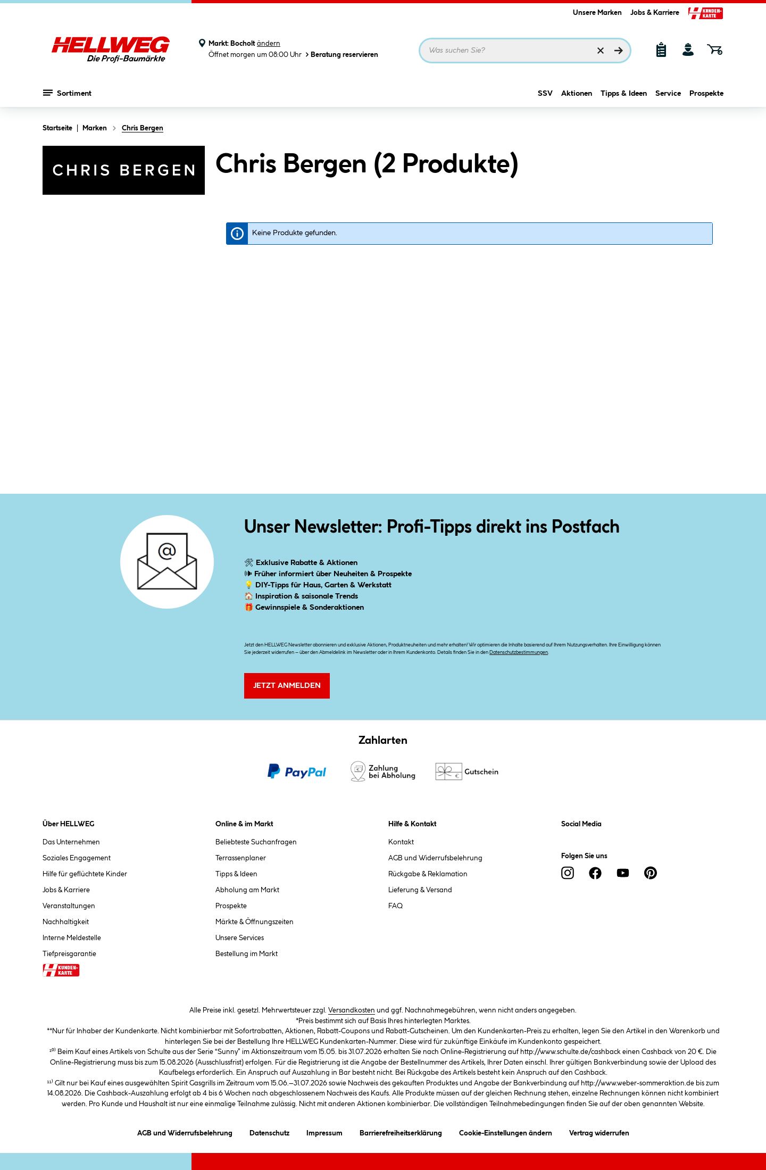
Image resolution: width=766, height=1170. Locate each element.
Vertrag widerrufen (599, 1133)
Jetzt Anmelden (287, 686)
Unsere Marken (597, 13)
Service (668, 94)
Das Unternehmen (71, 842)
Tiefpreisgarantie (69, 954)
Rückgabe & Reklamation (428, 874)
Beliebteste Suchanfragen (256, 842)
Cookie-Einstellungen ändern (505, 1131)
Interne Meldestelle (72, 938)
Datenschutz (269, 1131)
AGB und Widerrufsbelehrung (435, 858)
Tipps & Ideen (624, 94)
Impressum (324, 1131)
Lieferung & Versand (420, 890)
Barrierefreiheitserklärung (401, 1131)
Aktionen (576, 94)
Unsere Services (239, 938)
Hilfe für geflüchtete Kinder (85, 874)
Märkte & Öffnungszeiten (254, 922)
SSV (545, 94)
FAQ (395, 906)
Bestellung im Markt (246, 954)
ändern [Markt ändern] (268, 43)
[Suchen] (618, 50)
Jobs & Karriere (654, 13)
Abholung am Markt (247, 890)
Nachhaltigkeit (66, 922)
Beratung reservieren (341, 54)
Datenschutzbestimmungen (518, 652)
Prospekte (706, 94)
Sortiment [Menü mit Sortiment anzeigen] (67, 93)
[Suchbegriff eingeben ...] (525, 50)
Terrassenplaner (240, 858)
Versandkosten (351, 1010)
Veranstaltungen (69, 906)
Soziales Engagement (77, 858)
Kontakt (401, 842)
